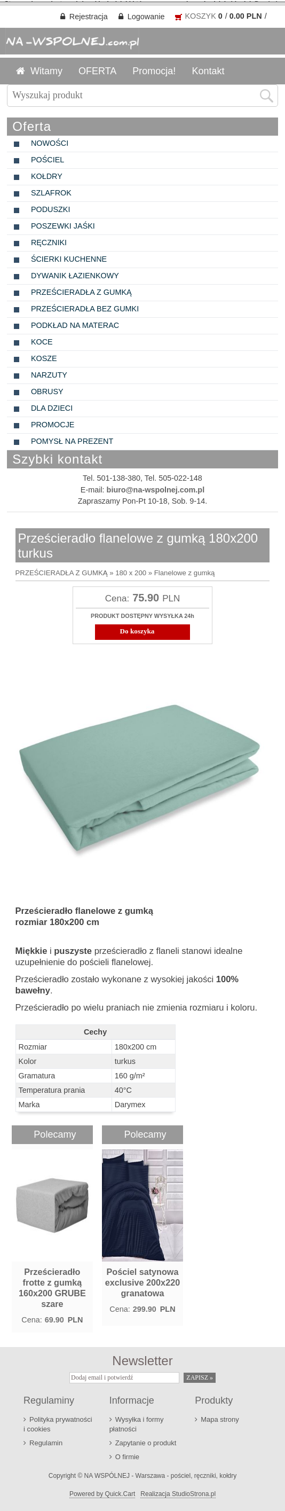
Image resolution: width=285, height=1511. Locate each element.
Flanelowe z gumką (184, 571)
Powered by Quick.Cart (102, 1491)
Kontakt (208, 69)
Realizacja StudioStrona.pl (178, 1491)
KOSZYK (200, 14)
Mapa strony (220, 1417)
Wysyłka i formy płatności (136, 1421)
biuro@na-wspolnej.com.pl (156, 487)
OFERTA (97, 69)
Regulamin (45, 1440)
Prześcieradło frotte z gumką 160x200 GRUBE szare (52, 1285)
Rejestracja (88, 14)
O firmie (127, 1454)
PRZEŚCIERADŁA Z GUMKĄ (61, 571)
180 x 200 (130, 571)
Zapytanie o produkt (146, 1440)
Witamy (46, 69)
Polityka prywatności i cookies (57, 1421)
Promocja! (154, 69)
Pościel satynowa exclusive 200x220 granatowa (142, 1279)
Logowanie (146, 14)
